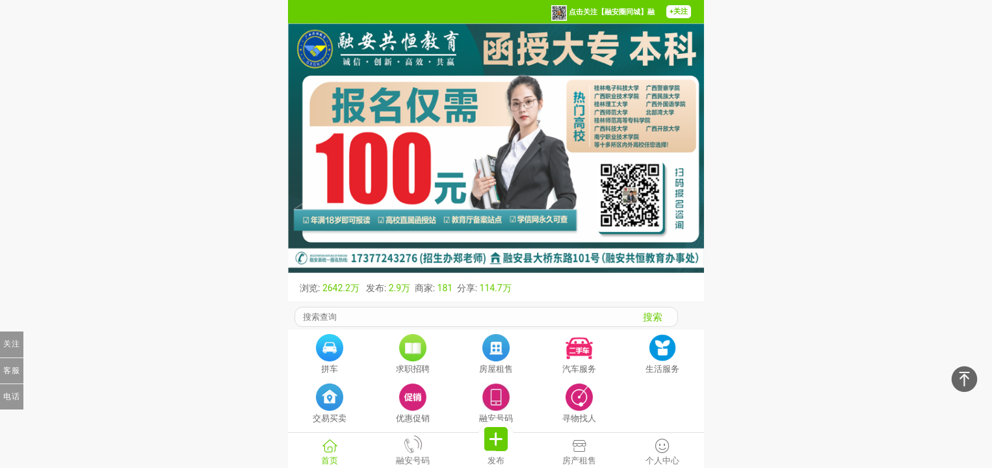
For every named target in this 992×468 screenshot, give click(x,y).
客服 (11, 370)
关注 (11, 343)
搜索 (652, 317)
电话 (11, 396)
